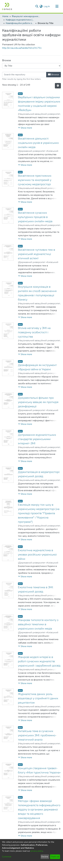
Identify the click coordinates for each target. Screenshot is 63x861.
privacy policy (37, 851)
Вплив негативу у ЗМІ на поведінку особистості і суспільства (34, 332)
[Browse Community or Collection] (31, 65)
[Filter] (24, 74)
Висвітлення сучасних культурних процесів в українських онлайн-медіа (35, 217)
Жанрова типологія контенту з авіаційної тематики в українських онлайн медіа (38, 624)
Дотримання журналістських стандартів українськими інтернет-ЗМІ (37, 439)
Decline (44, 856)
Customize (6, 856)
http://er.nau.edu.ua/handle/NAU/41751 (22, 48)
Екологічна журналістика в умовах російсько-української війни (37, 554)
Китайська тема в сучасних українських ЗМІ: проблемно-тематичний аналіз (37, 735)
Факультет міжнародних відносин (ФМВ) (26, 16)
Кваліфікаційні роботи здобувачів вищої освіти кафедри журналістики (20, 23)
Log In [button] (47, 6)
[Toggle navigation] (57, 6)
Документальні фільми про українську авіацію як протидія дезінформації (38, 402)
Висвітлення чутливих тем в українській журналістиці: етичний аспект (36, 254)
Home (5, 16)
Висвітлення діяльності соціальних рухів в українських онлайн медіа (38, 143)
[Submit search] (37, 6)
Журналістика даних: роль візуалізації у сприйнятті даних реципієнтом (38, 698)
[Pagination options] (58, 85)
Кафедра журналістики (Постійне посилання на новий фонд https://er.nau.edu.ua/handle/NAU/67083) (20, 19)
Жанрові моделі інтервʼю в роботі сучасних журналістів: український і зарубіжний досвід (39, 661)
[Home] (7, 6)
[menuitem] (41, 6)
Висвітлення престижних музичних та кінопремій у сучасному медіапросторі (34, 180)
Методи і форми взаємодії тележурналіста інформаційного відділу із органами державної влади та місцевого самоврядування (39, 809)
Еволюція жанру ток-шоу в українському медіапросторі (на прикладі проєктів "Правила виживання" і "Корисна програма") (38, 513)
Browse (53, 74)
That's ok (55, 856)
